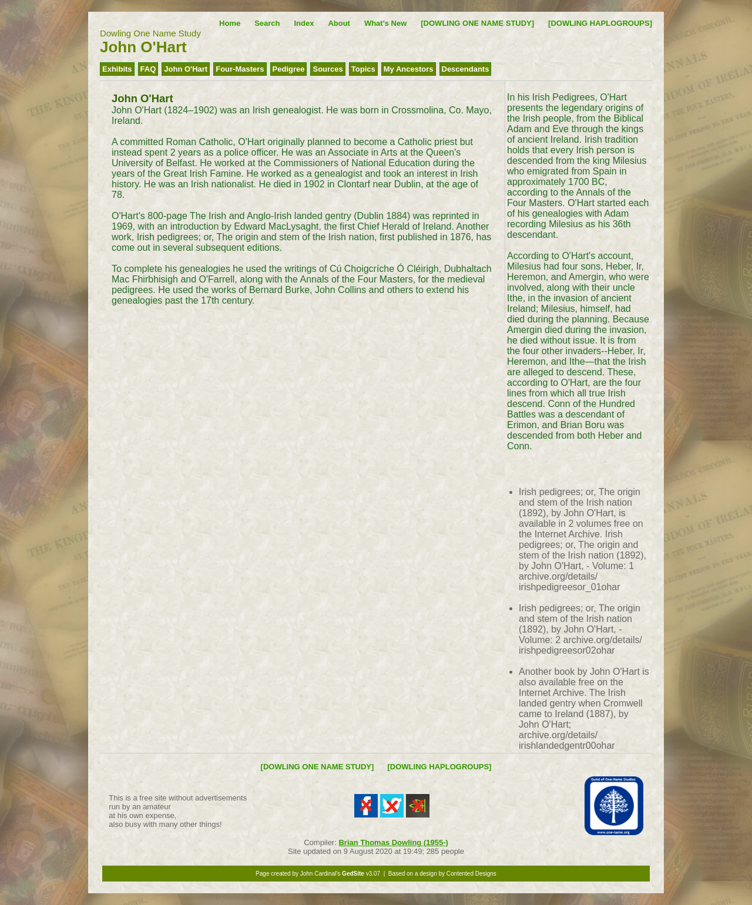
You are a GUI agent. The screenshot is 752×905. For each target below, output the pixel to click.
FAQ (148, 69)
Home (229, 23)
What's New (385, 23)
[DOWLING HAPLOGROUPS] (600, 23)
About (339, 23)
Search (267, 23)
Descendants (465, 69)
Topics (363, 69)
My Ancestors (409, 69)
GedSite (353, 873)
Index (304, 23)
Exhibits (117, 69)
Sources (328, 69)
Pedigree (289, 69)
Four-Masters (240, 69)
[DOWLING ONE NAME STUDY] (477, 23)
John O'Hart (185, 69)
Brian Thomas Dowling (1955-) (393, 842)
